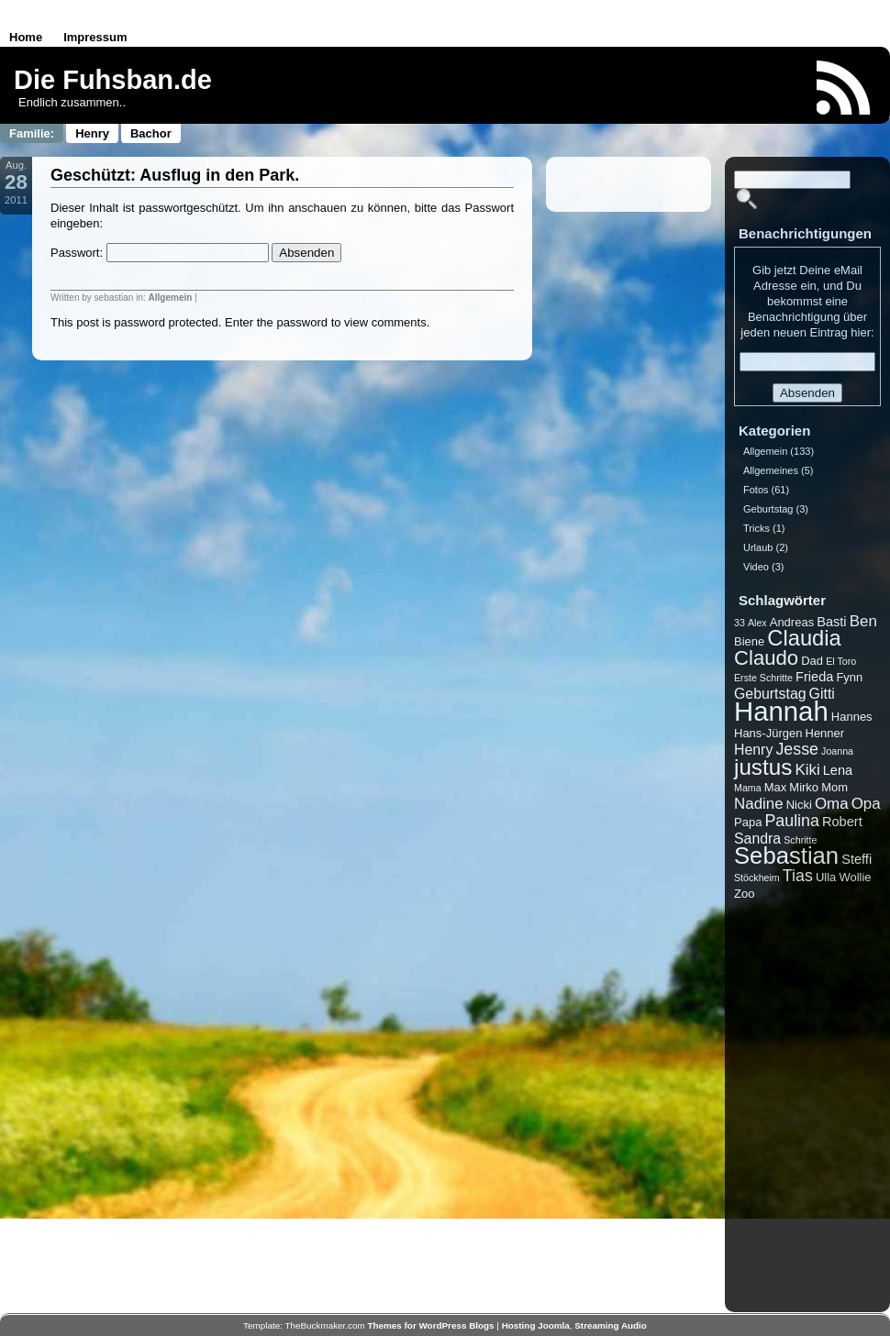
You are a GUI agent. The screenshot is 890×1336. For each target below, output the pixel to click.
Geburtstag (768, 508)
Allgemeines (770, 470)
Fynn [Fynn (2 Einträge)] (849, 677)
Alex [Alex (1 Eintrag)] (757, 622)
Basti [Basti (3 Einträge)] (831, 621)
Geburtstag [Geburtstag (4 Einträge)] (770, 693)
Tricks (756, 528)
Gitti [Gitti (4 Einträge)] (822, 693)
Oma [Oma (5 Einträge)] (832, 803)
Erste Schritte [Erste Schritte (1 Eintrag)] (763, 677)
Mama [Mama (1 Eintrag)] (748, 787)
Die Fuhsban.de (113, 79)
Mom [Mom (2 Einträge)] (834, 787)
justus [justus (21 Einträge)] (763, 767)
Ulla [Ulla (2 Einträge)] (826, 877)
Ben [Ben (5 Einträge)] (863, 621)
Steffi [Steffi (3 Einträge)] (856, 859)
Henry (92, 133)
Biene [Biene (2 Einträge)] (749, 641)
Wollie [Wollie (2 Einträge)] (855, 877)
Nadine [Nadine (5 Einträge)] (759, 803)
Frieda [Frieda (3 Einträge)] (814, 676)
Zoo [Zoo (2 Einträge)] (744, 893)
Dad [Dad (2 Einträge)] (812, 661)
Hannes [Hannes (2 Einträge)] (852, 716)
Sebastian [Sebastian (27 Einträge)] (786, 855)
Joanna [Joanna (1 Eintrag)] (837, 750)
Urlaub (758, 547)
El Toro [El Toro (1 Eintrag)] (841, 661)
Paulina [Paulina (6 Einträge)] (791, 821)
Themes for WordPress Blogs (431, 1325)
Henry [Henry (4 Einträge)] (753, 749)
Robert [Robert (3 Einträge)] (842, 821)
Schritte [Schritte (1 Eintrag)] (800, 839)
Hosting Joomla (536, 1325)
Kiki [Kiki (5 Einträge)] (807, 769)
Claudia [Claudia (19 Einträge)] (803, 638)
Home (25, 37)
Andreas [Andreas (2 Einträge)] (792, 622)
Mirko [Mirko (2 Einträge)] (803, 787)
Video (756, 566)
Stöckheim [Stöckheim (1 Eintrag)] (757, 877)
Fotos (756, 489)
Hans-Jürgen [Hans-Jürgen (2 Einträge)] (768, 733)
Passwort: (159, 252)
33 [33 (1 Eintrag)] (739, 622)
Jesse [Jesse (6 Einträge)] (796, 749)
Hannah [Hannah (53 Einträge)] (781, 711)
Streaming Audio (610, 1325)
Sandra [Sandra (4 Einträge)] (757, 838)
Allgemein (171, 298)
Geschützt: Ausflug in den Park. (174, 175)
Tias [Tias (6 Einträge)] (798, 876)
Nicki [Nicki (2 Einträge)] (799, 805)
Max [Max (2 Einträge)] (775, 787)
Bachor (151, 133)
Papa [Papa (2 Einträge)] (748, 822)
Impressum (95, 37)
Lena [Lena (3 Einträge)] (837, 770)
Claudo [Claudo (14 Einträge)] (766, 657)
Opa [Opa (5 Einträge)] (866, 803)
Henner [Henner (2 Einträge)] (825, 733)
